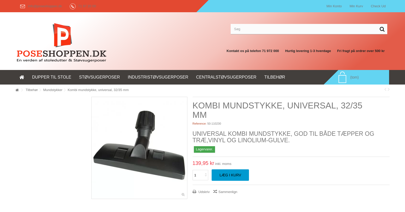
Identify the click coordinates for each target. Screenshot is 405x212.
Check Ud (378, 6)
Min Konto (334, 6)
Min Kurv (356, 6)
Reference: (200, 123)
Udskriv (204, 192)
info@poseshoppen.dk (40, 6)
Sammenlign (227, 192)
